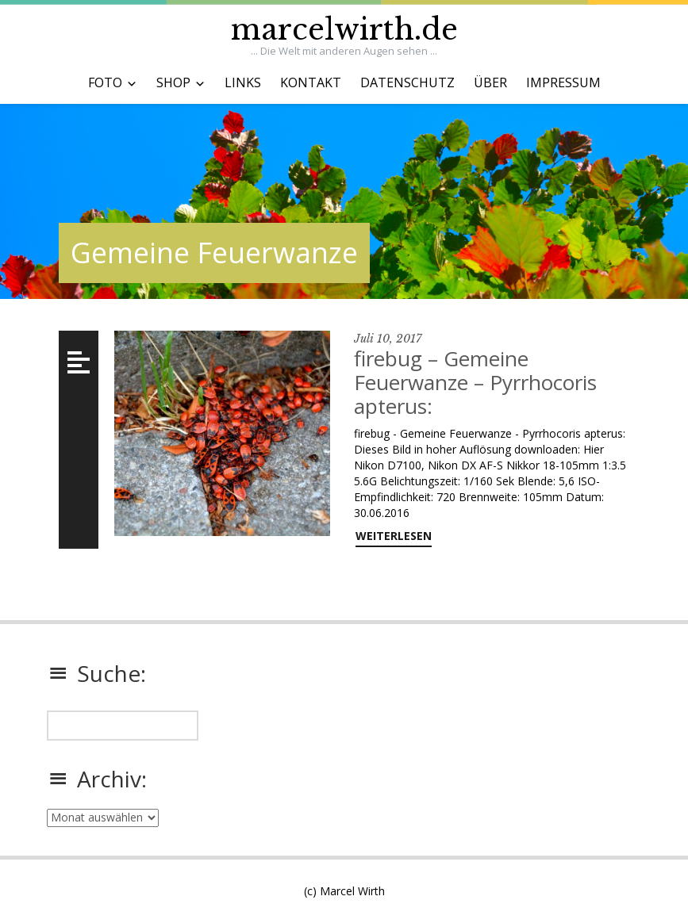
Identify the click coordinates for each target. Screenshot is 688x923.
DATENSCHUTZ (407, 82)
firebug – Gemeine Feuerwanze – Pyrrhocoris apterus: (475, 382)
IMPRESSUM (563, 82)
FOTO (105, 82)
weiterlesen (394, 535)
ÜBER (490, 82)
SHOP (173, 82)
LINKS (243, 82)
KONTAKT (310, 82)
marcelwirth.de (344, 30)
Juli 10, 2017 (387, 338)
